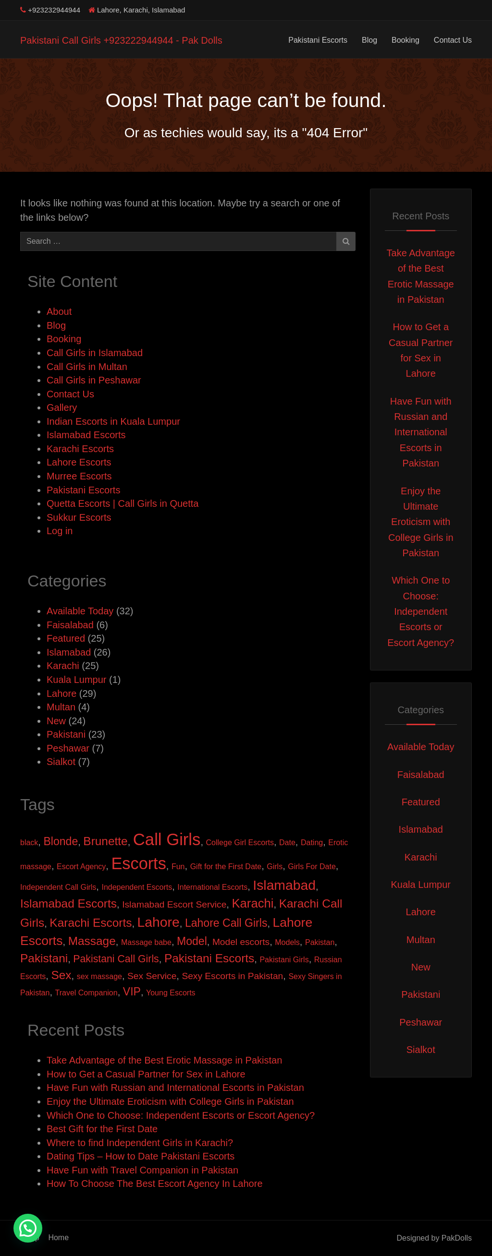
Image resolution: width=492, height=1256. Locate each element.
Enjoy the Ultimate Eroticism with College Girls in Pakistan (170, 1101)
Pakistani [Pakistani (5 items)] (44, 958)
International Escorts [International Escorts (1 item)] (212, 887)
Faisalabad (70, 625)
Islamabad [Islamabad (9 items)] (284, 885)
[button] (27, 1228)
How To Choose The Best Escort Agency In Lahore (155, 1183)
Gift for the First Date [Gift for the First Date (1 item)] (225, 866)
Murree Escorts (79, 476)
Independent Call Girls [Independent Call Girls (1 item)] (58, 887)
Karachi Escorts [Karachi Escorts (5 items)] (90, 922)
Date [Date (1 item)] (287, 842)
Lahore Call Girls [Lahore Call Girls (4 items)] (226, 923)
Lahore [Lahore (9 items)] (158, 922)
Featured (66, 638)
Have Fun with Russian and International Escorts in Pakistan (175, 1087)
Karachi (63, 665)
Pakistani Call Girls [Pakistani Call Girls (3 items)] (116, 959)
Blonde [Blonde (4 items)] (60, 841)
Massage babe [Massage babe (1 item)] (146, 942)
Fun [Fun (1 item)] (178, 866)
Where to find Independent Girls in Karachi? (140, 1142)
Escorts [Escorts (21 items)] (138, 863)
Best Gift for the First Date (102, 1129)
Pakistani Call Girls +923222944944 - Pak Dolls (121, 40)
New (56, 721)
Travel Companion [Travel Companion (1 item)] (86, 993)
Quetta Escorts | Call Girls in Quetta (122, 503)
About (59, 311)
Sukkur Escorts (79, 517)
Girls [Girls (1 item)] (275, 866)
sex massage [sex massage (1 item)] (99, 976)
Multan (61, 707)
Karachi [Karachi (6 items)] (252, 903)
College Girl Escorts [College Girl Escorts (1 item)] (240, 842)
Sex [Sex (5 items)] (61, 975)
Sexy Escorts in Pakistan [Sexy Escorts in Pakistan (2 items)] (232, 976)
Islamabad (69, 652)
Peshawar (68, 748)
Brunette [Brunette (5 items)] (105, 841)
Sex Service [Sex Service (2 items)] (151, 976)
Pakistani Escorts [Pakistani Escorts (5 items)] (209, 958)
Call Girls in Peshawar (94, 380)
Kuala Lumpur (77, 679)
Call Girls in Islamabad (95, 352)
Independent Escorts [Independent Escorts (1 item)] (136, 887)
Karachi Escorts (80, 448)
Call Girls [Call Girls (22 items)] (167, 839)
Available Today (80, 611)
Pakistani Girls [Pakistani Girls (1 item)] (283, 960)
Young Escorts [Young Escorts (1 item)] (171, 993)
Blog (369, 40)
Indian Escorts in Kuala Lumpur (113, 421)
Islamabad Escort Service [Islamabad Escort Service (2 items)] (174, 904)
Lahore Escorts (79, 462)
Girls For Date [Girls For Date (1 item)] (312, 866)
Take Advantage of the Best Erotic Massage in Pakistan (164, 1060)
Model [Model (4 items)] (192, 941)
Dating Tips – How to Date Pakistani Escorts (140, 1156)
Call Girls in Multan (87, 366)
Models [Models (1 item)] (287, 942)
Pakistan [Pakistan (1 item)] (319, 942)
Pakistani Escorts (317, 40)
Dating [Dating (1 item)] (312, 842)
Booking (405, 40)
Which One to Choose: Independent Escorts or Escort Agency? (181, 1115)
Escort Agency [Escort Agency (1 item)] (81, 866)
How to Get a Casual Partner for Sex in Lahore (146, 1074)
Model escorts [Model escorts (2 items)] (241, 942)
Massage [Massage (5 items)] (92, 940)
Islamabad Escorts (86, 435)
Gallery (62, 407)
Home (58, 1237)
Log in (60, 531)
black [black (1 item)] (29, 842)
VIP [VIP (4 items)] (132, 991)
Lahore (61, 693)
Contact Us (453, 40)
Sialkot (61, 761)
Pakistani (66, 734)
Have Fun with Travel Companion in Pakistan (142, 1170)
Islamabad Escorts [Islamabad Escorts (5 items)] (68, 903)
